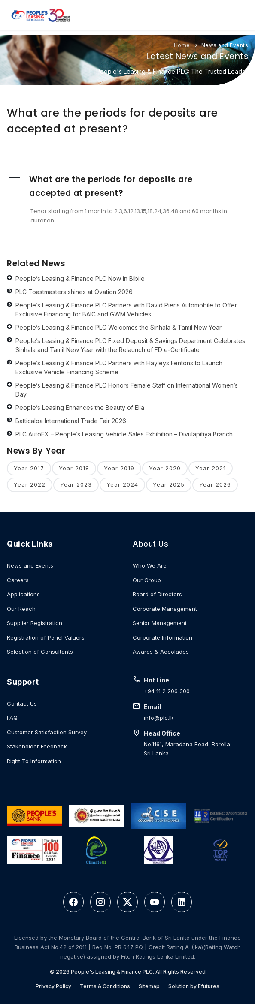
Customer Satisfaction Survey (47, 732)
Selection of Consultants (40, 651)
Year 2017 (29, 468)
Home (182, 45)
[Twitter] (127, 902)
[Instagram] (100, 902)
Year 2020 (165, 468)
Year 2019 (119, 468)
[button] (127, 186)
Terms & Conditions (105, 986)
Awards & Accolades (161, 651)
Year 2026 (215, 484)
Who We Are (150, 565)
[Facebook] (73, 902)
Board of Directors (157, 594)
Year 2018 (74, 468)
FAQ (12, 717)
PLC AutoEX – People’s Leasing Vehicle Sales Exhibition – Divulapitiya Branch (124, 434)
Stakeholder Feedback (37, 746)
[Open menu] (246, 15)
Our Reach (21, 608)
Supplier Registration (34, 622)
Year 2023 (76, 484)
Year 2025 (169, 484)
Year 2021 (210, 468)
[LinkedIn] (181, 902)
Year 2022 (30, 484)
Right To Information (34, 761)
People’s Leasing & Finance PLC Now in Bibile (80, 278)
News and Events (225, 45)
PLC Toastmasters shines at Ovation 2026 (74, 291)
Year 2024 (122, 484)
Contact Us (22, 703)
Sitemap (149, 986)
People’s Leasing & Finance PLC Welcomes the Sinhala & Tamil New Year (118, 327)
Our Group (147, 580)
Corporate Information (162, 637)
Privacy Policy (53, 986)
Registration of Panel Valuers (46, 637)
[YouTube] (154, 902)
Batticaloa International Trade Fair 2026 (70, 420)
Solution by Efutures (193, 986)
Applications (23, 594)
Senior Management (160, 622)
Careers (18, 580)
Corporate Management (165, 608)
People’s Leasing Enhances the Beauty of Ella (79, 407)
